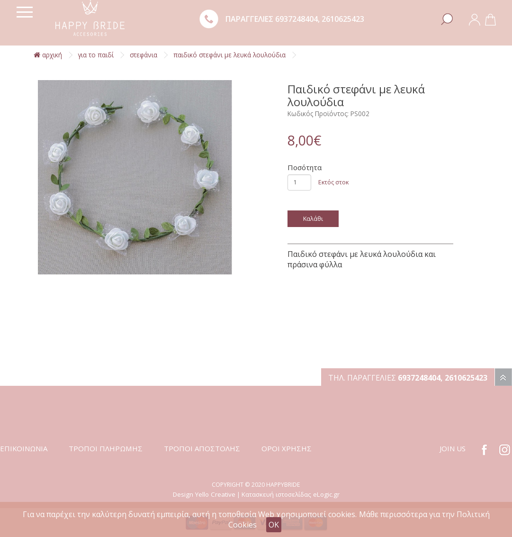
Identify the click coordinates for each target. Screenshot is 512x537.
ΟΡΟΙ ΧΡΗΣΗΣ (286, 448)
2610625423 (343, 19)
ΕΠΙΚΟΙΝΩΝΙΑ (23, 448)
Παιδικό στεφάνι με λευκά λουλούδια (229, 54)
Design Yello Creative (204, 494)
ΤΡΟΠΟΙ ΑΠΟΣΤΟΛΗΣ (202, 448)
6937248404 (296, 19)
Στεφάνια (143, 54)
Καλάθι (313, 218)
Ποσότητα (304, 167)
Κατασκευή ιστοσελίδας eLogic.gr (291, 494)
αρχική (48, 54)
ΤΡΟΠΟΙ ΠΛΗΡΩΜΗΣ (106, 448)
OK (274, 524)
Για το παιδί (96, 54)
